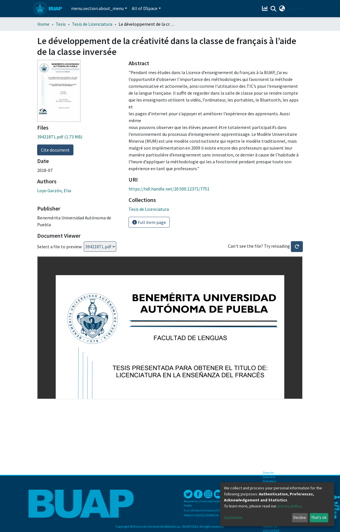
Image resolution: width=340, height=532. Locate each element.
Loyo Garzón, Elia (54, 190)
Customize (233, 517)
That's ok (319, 517)
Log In (294, 8)
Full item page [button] (149, 222)
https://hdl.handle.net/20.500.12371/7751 (169, 189)
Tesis (61, 24)
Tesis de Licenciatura (92, 24)
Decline (299, 517)
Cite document (55, 150)
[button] (282, 8)
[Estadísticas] (265, 8)
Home (43, 24)
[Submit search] (273, 9)
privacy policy (289, 506)
